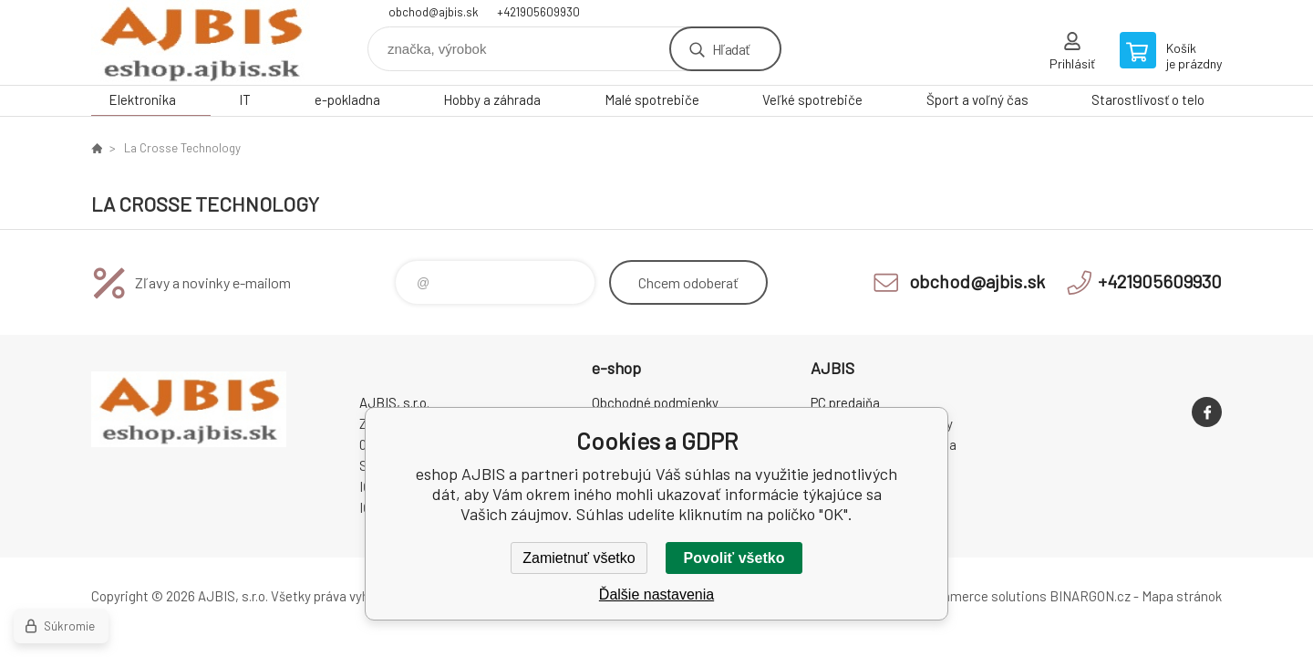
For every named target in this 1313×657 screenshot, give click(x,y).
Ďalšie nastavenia (656, 594)
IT (245, 99)
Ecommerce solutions (981, 596)
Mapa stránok (1182, 596)
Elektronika (142, 99)
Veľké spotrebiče (812, 99)
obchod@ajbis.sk (433, 12)
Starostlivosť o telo (1147, 99)
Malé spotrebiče (652, 99)
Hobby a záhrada (492, 99)
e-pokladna (347, 99)
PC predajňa (845, 402)
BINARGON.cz (1090, 596)
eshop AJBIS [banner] (200, 42)
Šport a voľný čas (977, 99)
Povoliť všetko (734, 558)
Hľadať (731, 48)
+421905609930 (538, 12)
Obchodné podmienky (655, 402)
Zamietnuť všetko (578, 558)
